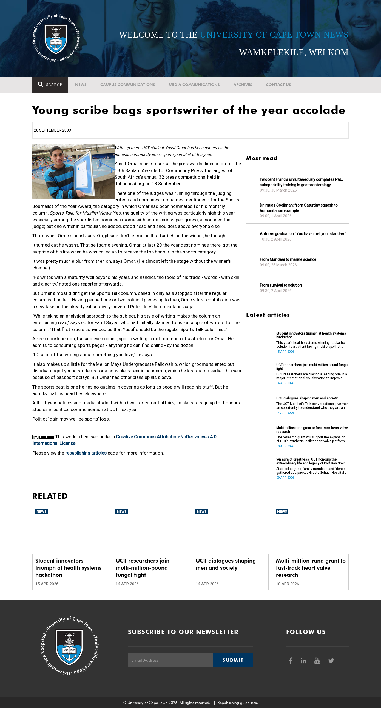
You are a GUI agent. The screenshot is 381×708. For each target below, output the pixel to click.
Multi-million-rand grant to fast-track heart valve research (312, 430)
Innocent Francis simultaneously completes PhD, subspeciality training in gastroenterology (301, 182)
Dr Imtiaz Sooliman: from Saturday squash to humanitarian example (299, 208)
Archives (243, 84)
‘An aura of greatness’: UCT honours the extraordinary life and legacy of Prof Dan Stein (310, 461)
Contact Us (278, 84)
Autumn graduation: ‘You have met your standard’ (303, 234)
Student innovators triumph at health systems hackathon (311, 335)
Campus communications (127, 84)
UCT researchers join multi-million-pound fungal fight (312, 367)
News (81, 84)
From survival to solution (281, 285)
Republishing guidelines (237, 702)
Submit (233, 660)
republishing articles (86, 453)
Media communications (194, 84)
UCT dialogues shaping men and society (307, 398)
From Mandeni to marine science (288, 259)
